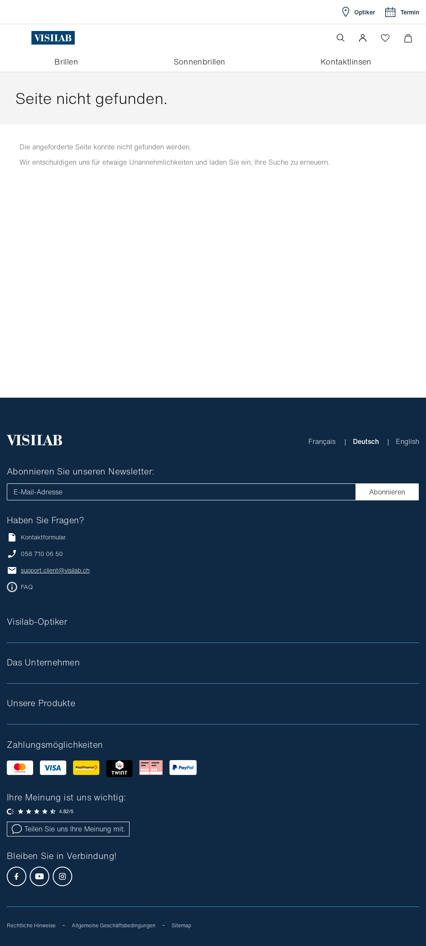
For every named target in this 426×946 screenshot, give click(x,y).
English (407, 441)
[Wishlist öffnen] (385, 37)
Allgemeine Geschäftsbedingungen (113, 925)
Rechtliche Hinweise (31, 925)
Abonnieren (387, 492)
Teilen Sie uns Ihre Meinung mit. (68, 829)
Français (323, 441)
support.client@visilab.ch (55, 570)
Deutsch (367, 441)
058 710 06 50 (42, 554)
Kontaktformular (36, 537)
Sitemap (181, 925)
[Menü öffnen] (24, 37)
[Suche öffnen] (340, 38)
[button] (362, 38)
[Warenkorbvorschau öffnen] (407, 38)
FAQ (27, 587)
